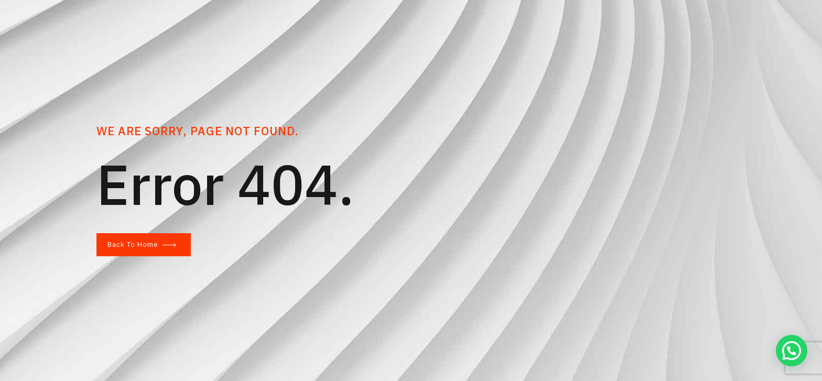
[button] (791, 350)
